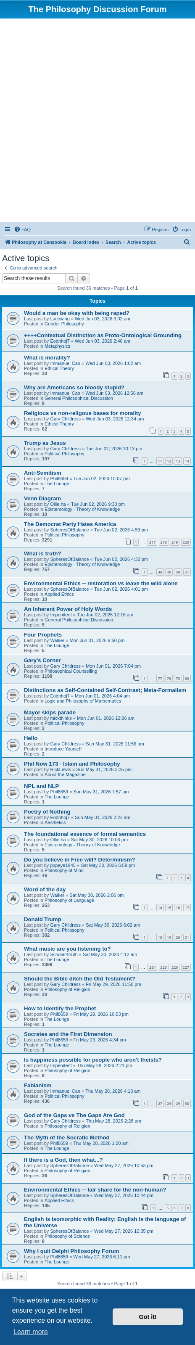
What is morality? (47, 357)
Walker (57, 640)
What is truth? (42, 553)
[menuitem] (22, 230)
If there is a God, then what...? (63, 1160)
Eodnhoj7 (60, 341)
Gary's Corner (42, 660)
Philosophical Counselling (71, 671)
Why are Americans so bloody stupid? (74, 387)
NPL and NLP (41, 786)
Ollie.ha (58, 504)
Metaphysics (57, 346)
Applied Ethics (59, 594)
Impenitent (60, 614)
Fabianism (37, 1085)
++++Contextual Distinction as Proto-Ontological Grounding (103, 335)
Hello (30, 738)
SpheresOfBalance (69, 529)
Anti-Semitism (42, 473)
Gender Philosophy (64, 323)
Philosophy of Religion (67, 989)
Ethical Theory (59, 368)
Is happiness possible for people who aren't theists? (93, 1060)
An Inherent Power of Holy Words (68, 609)
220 (186, 542)
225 (164, 967)
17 (187, 907)
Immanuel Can (65, 363)
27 (160, 1103)
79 (178, 678)
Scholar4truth (63, 954)
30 (187, 1103)
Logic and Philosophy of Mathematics (83, 700)
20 (178, 937)
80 (187, 678)
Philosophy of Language (69, 900)
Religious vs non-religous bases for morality (82, 413)
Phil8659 (59, 478)
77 (160, 678)
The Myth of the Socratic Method (67, 1137)
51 (187, 572)
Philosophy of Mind (64, 870)
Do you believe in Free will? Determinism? (79, 859)
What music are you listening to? (67, 949)
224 (152, 967)
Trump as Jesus (45, 443)
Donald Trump (42, 919)
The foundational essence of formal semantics (85, 834)
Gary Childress (65, 418)
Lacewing (59, 318)
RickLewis (60, 769)
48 (160, 572)
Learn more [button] (30, 1331)
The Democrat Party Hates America (70, 524)
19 (169, 937)
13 (178, 461)
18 (160, 937)
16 (178, 907)
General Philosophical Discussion (79, 398)
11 (160, 461)
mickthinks (60, 718)
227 (186, 967)
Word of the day (45, 889)
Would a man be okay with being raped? (76, 313)
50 (178, 572)
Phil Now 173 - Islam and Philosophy (72, 764)
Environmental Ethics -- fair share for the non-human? (95, 1189)
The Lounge (57, 483)
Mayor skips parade (50, 712)
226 (174, 967)
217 (152, 542)
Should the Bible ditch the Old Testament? (79, 978)
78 (169, 678)
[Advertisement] (97, 120)
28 (169, 1103)
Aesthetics (55, 822)
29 (178, 1103)
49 (169, 572)
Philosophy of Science (67, 1236)
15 (169, 907)
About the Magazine (65, 774)
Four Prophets (43, 635)
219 (174, 542)
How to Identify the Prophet (60, 1008)
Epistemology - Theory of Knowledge (82, 509)
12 (169, 461)
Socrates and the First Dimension (68, 1034)
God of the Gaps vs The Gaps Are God (74, 1115)
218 (164, 542)
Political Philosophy (64, 453)
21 (187, 937)
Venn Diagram (42, 498)
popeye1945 (63, 865)
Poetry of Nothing (47, 812)
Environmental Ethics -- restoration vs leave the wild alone (101, 583)
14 (187, 461)
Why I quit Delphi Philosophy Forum (71, 1251)
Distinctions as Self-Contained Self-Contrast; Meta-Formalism (105, 690)
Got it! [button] (148, 1316)
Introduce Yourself (63, 748)
